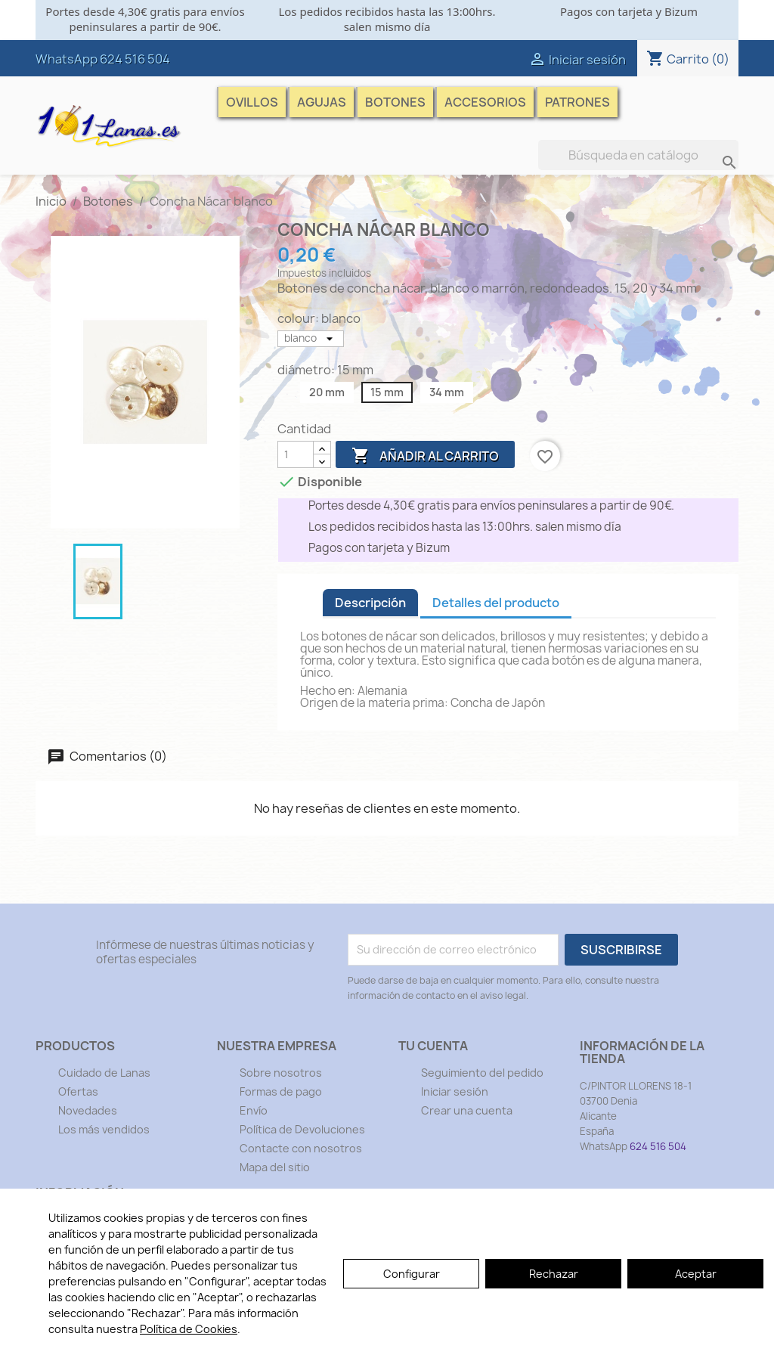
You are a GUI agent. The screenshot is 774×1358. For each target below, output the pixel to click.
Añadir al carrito (425, 456)
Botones (395, 102)
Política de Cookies (188, 1329)
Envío (254, 1110)
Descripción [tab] (370, 602)
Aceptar (696, 1274)
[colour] (310, 338)
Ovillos (252, 102)
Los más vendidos (104, 1129)
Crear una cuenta (466, 1110)
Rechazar (553, 1274)
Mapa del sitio (275, 1167)
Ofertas (78, 1091)
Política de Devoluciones (302, 1129)
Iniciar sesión (454, 1091)
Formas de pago (281, 1091)
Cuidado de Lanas (104, 1072)
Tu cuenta (433, 1045)
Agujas (321, 102)
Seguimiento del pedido (482, 1072)
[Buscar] (638, 155)
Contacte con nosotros (301, 1148)
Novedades (87, 1110)
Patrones (577, 102)
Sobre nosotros (281, 1072)
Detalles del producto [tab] (495, 602)
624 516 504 (135, 59)
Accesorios (485, 102)
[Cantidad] (295, 454)
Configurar (411, 1274)
